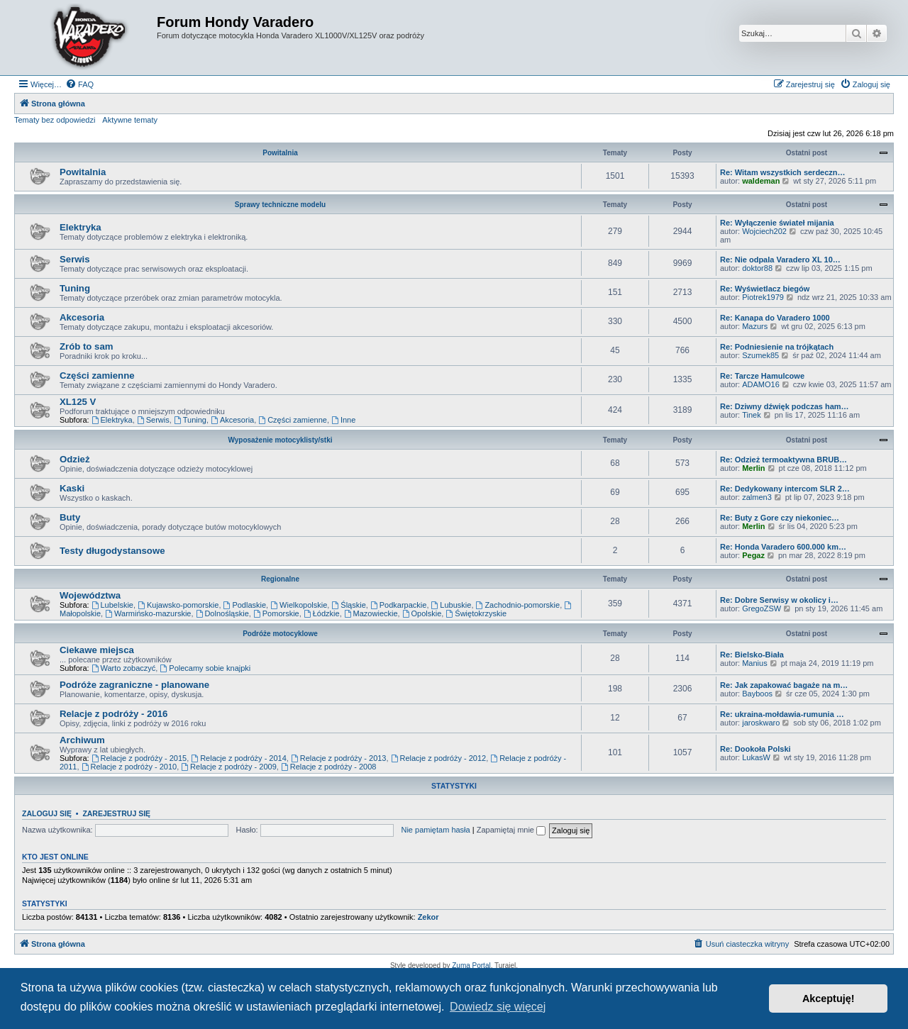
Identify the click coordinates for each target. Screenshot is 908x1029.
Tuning (75, 288)
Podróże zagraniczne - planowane (134, 684)
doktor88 (757, 268)
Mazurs (755, 326)
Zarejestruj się (116, 813)
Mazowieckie (371, 613)
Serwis (75, 259)
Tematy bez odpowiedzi (54, 120)
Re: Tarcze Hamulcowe (762, 376)
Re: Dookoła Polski (755, 749)
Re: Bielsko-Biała (752, 654)
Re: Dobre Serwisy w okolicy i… (779, 600)
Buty (70, 517)
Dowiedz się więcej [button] (498, 1007)
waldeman (761, 181)
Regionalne (280, 579)
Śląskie (348, 605)
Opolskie (422, 613)
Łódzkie (322, 613)
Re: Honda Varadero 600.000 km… (783, 547)
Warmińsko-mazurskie (148, 613)
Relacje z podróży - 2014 (239, 758)
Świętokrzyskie (475, 613)
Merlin (753, 468)
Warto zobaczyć (124, 668)
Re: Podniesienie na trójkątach (777, 347)
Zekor (428, 917)
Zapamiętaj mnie (511, 829)
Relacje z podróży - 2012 (439, 758)
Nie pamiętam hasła (435, 829)
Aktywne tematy (129, 120)
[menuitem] (79, 84)
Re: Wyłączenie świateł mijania (777, 222)
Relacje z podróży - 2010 (129, 766)
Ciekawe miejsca (97, 650)
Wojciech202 (764, 231)
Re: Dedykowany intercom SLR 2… (785, 488)
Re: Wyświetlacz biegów (764, 288)
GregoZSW (761, 608)
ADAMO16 (761, 384)
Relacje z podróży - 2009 (229, 766)
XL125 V (78, 401)
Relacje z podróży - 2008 (329, 766)
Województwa (90, 595)
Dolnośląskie (222, 613)
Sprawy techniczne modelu (280, 204)
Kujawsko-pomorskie (178, 605)
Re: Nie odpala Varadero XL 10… (780, 259)
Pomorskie (276, 613)
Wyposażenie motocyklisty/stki (280, 440)
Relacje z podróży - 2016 (113, 713)
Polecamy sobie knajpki (205, 668)
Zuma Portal (471, 965)
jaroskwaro (761, 722)
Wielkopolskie (298, 605)
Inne (343, 420)
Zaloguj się (47, 813)
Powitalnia (279, 153)
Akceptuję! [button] (828, 998)
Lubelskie (112, 605)
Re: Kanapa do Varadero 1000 (775, 317)
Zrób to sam (86, 346)
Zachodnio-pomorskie (518, 605)
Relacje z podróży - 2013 (339, 758)
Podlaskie (245, 605)
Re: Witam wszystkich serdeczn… (783, 172)
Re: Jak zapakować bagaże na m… (784, 685)
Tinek (751, 415)
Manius (754, 663)
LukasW (756, 757)
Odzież (75, 459)
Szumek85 (760, 355)
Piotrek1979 (763, 297)
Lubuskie (451, 605)
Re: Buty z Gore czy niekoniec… (779, 517)
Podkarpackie (398, 605)
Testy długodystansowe (112, 550)
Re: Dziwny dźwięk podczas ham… (784, 406)
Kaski (72, 488)
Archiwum (82, 740)
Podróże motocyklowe (280, 634)
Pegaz (753, 555)
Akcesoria (82, 317)
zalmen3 (757, 497)
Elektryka (80, 227)
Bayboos (757, 693)
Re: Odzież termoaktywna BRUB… (783, 459)
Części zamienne (97, 375)
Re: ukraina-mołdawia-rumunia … (782, 714)
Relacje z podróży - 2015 (139, 758)
